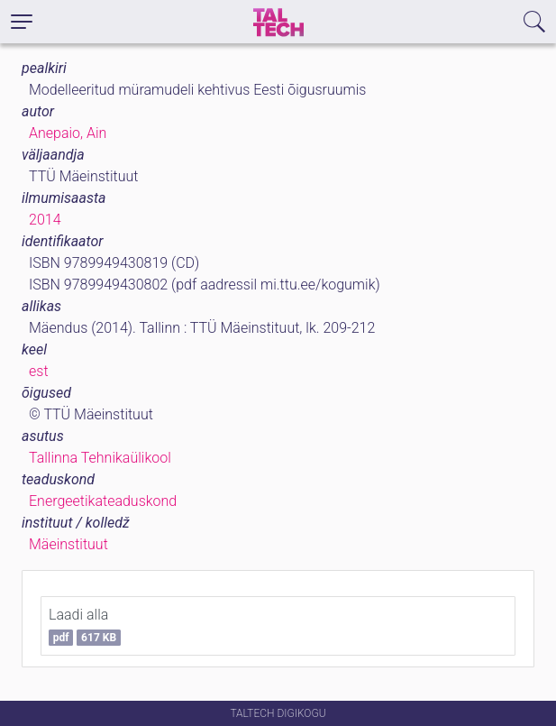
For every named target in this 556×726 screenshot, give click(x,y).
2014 (45, 219)
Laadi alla (85, 626)
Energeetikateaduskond (103, 501)
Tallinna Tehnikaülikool (100, 457)
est (39, 371)
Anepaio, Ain (67, 133)
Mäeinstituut (68, 544)
